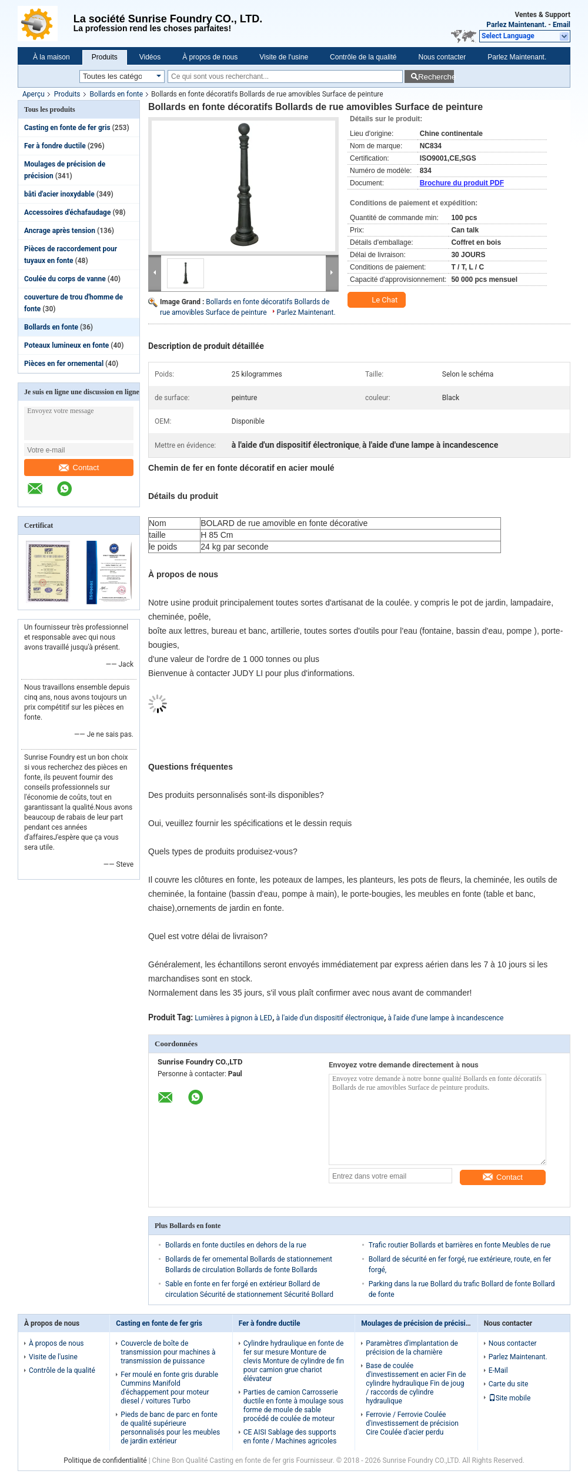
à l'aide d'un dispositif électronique (329, 1018)
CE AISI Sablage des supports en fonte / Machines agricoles (290, 1436)
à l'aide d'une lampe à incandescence (445, 1018)
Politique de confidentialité (105, 1460)
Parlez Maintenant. (516, 25)
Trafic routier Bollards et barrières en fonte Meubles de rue (459, 1245)
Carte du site (509, 1384)
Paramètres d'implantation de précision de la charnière (412, 1347)
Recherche (436, 76)
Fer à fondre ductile (55, 146)
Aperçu (33, 94)
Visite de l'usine (283, 57)
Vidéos (150, 57)
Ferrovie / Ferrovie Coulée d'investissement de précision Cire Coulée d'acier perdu (412, 1423)
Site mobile (510, 1398)
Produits (105, 57)
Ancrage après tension (59, 231)
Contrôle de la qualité (363, 57)
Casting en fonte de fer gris (67, 128)
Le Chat (377, 300)
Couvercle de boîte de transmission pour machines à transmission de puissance (168, 1352)
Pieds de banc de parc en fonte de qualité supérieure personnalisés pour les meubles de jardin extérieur (170, 1427)
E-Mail (498, 1370)
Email (561, 25)
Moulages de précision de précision (417, 1323)
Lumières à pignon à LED (233, 1018)
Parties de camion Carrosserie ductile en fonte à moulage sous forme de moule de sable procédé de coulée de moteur (293, 1405)
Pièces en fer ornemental (63, 364)
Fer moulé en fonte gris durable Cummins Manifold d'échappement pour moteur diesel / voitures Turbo (169, 1387)
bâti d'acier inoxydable (59, 194)
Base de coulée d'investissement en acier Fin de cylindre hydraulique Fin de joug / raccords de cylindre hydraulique (416, 1383)
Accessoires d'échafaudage (67, 212)
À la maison (51, 57)
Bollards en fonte (116, 94)
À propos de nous (210, 57)
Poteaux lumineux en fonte (66, 345)
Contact (79, 467)
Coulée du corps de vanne (65, 279)
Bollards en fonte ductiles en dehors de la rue (235, 1245)
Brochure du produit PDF (462, 183)
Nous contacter (442, 57)
